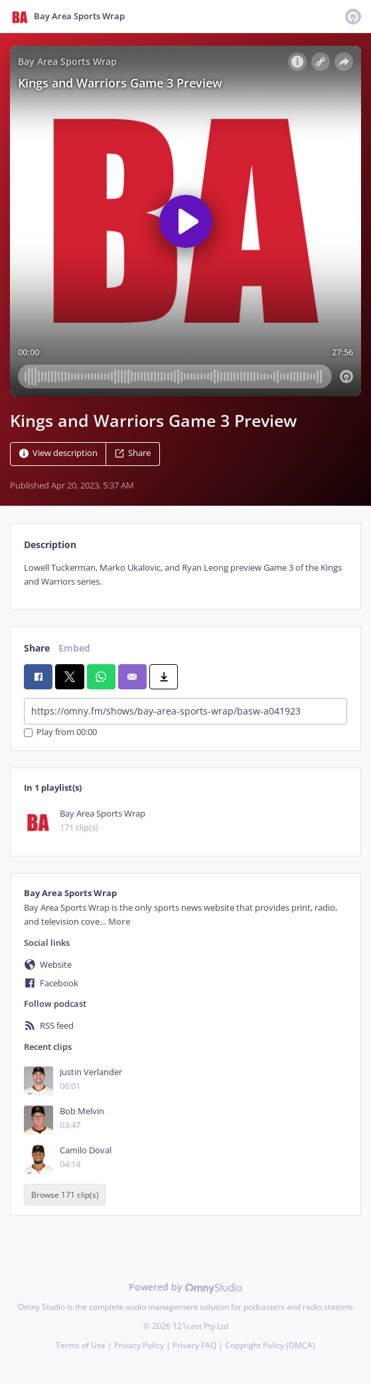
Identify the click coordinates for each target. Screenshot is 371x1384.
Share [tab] (37, 648)
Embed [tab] (74, 648)
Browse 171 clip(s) (65, 1194)
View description (58, 453)
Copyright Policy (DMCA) (270, 1345)
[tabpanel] (185, 575)
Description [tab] (50, 544)
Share (133, 453)
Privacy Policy (139, 1345)
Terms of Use (81, 1345)
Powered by (185, 1287)
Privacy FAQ (194, 1345)
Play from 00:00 (60, 732)
